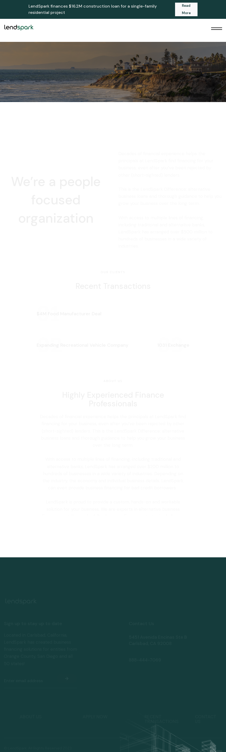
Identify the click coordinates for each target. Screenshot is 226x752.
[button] (216, 29)
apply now (95, 696)
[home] (18, 27)
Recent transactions (161, 698)
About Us (31, 696)
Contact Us (205, 698)
